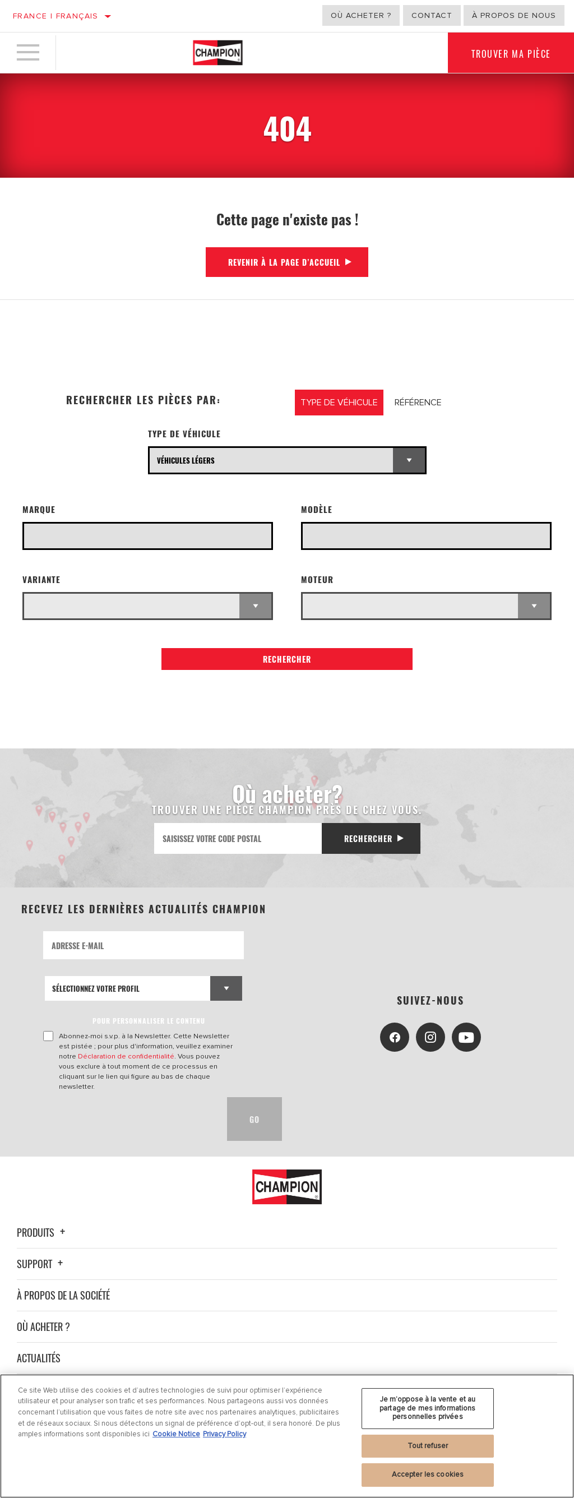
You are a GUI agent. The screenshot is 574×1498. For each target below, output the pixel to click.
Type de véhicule (184, 433)
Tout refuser (428, 1445)
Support (41, 1263)
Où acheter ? (361, 15)
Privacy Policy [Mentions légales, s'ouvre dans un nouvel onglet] (224, 1434)
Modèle (316, 509)
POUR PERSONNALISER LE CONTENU (148, 1020)
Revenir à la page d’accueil (284, 262)
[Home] (217, 53)
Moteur (317, 579)
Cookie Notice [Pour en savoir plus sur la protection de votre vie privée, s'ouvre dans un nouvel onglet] (176, 1434)
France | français (56, 16)
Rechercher (287, 659)
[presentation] (128, 1119)
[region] (287, 1436)
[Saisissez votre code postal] (238, 838)
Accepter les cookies (428, 1474)
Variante (41, 579)
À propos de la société (63, 1295)
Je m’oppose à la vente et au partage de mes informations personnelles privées (427, 1408)
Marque (38, 509)
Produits (42, 1232)
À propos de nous (514, 15)
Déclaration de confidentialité (126, 1056)
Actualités (39, 1358)
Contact (431, 15)
